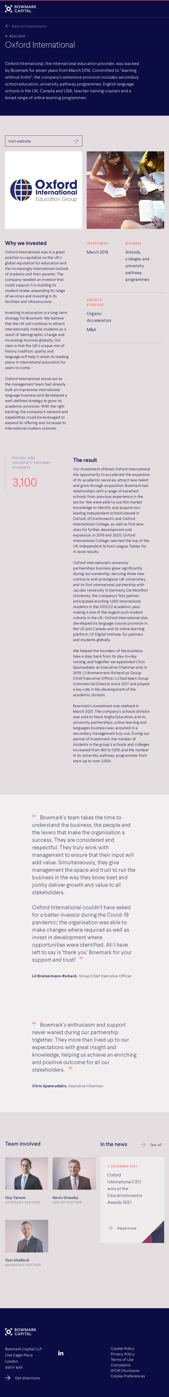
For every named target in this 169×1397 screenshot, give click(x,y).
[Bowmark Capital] (20, 9)
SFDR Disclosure (125, 1370)
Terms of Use (122, 1359)
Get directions (27, 1377)
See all (156, 1145)
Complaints (121, 1364)
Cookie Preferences (128, 1375)
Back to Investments (29, 26)
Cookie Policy (122, 1348)
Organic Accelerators (99, 317)
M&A (91, 329)
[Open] (159, 9)
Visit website (19, 141)
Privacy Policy (123, 1353)
